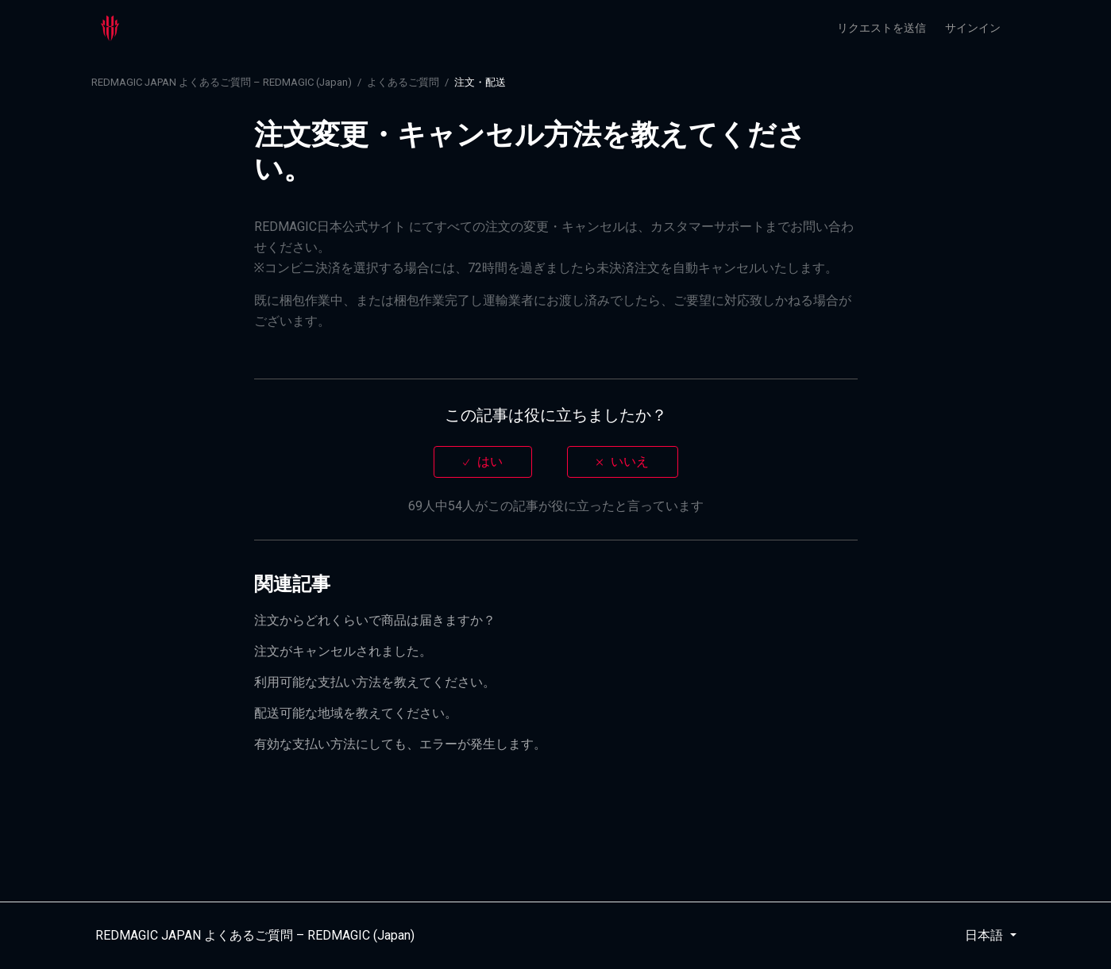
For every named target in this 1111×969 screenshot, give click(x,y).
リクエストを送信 (881, 27)
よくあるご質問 (403, 82)
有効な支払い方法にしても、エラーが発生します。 (400, 744)
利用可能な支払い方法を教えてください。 (375, 682)
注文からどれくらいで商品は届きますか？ (375, 620)
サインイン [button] (973, 27)
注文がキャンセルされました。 (343, 651)
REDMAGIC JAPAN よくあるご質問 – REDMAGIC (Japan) (221, 82)
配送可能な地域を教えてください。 (355, 713)
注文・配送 (480, 82)
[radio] (483, 461)
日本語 (985, 935)
